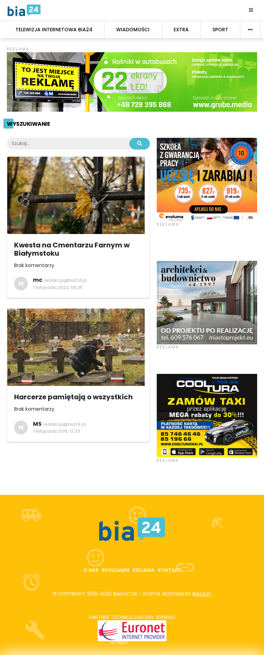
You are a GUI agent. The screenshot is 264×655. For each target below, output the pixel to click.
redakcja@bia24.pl (65, 280)
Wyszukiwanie (28, 124)
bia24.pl (201, 593)
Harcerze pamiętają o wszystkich (73, 397)
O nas (90, 570)
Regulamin (115, 570)
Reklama (143, 570)
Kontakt (169, 570)
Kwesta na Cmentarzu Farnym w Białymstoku (72, 249)
